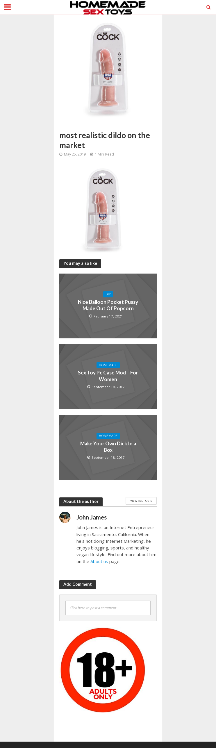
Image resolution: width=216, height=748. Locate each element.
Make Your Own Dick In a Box (108, 446)
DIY (108, 294)
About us (99, 561)
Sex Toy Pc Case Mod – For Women (108, 375)
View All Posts (141, 501)
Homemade (108, 365)
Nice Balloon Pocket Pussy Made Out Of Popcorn (108, 305)
